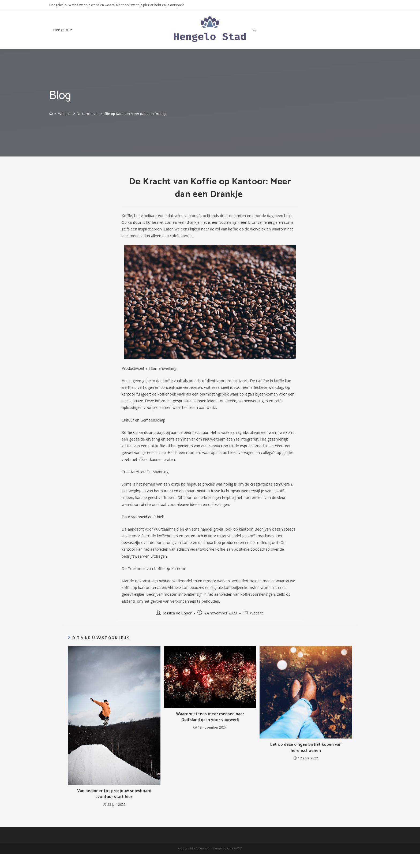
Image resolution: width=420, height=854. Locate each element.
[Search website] (254, 30)
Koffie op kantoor (137, 432)
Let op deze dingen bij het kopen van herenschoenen (306, 748)
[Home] (51, 113)
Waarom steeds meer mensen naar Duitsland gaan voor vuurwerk (210, 717)
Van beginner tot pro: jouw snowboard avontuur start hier (114, 794)
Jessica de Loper (177, 613)
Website (257, 613)
